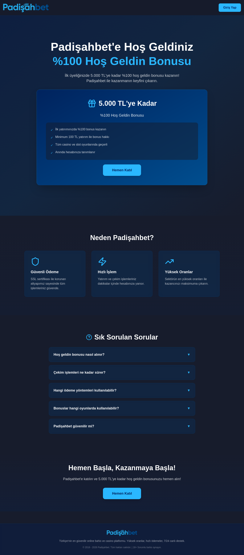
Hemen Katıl (122, 170)
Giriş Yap (229, 7)
